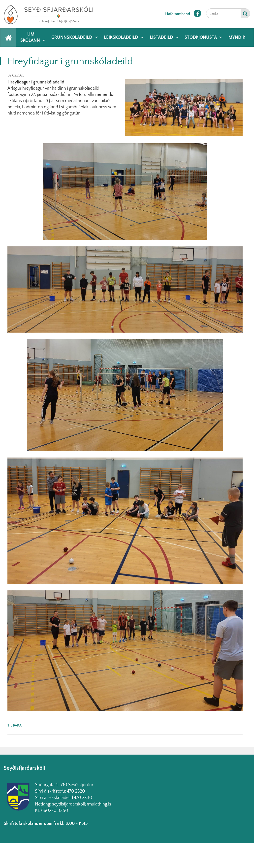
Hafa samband (177, 14)
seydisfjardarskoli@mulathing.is (81, 804)
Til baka (14, 726)
